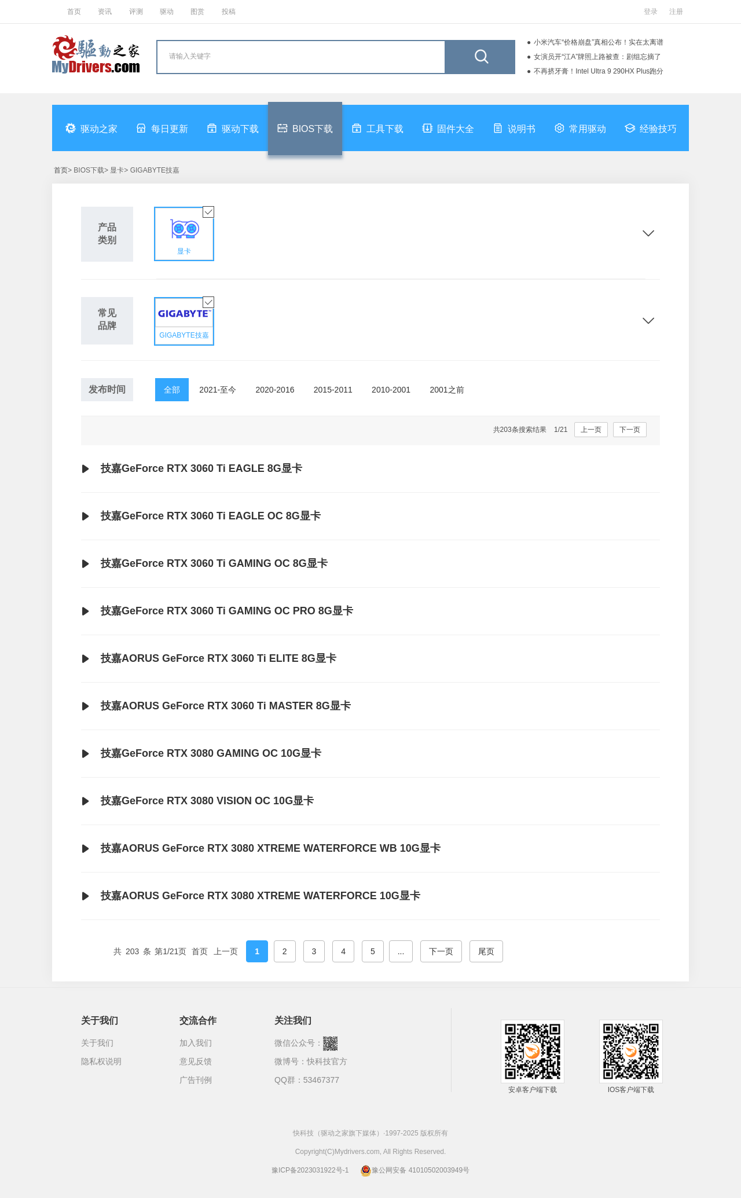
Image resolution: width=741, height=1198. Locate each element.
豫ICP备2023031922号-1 (310, 1170)
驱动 (167, 12)
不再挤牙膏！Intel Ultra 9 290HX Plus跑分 (598, 71)
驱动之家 (91, 128)
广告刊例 (195, 1080)
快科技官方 (327, 1061)
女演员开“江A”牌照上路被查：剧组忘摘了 (597, 57)
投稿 (229, 12)
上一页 (591, 430)
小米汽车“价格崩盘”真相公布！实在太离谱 (598, 42)
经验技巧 (651, 128)
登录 (651, 12)
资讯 (105, 12)
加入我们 (195, 1042)
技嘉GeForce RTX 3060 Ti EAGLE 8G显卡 (191, 469)
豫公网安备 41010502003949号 (414, 1170)
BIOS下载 (305, 128)
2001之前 (447, 389)
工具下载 (377, 128)
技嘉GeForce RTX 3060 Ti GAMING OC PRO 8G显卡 (217, 611)
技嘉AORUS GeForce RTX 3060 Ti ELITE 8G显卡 (208, 659)
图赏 (197, 12)
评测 (136, 12)
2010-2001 (391, 389)
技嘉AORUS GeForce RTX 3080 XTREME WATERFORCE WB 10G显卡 (261, 849)
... (401, 951)
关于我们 (97, 1042)
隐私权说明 (101, 1061)
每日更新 (162, 128)
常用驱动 (580, 128)
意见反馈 (195, 1061)
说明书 (514, 128)
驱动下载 (233, 128)
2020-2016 (275, 389)
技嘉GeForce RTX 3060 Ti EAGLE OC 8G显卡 (201, 516)
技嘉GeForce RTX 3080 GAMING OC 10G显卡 (201, 754)
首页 (74, 12)
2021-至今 (217, 389)
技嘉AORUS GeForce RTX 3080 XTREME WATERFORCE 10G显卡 (250, 896)
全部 (172, 389)
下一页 (629, 430)
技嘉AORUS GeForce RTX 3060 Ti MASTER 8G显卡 (216, 706)
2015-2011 (333, 389)
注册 (676, 12)
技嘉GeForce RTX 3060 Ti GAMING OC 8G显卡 (204, 564)
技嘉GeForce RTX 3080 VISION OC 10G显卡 (197, 801)
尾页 (486, 951)
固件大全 (448, 128)
